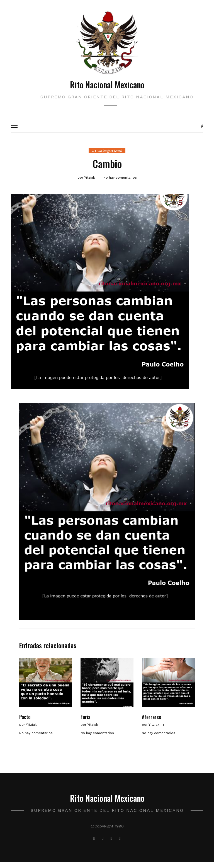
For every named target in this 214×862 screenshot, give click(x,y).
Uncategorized (107, 150)
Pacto (25, 716)
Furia (85, 716)
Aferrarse (151, 716)
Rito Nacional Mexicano (107, 84)
